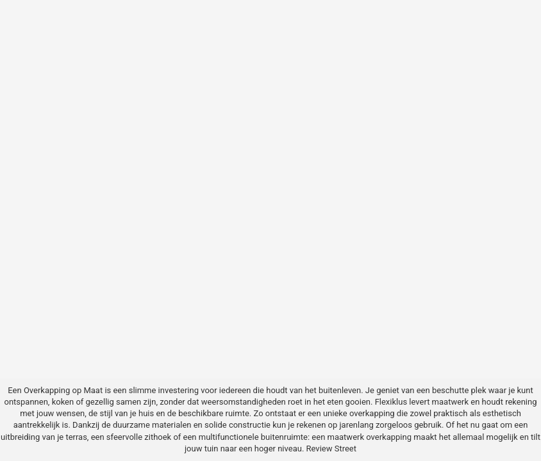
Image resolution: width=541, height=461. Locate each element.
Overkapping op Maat (63, 390)
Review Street (331, 448)
